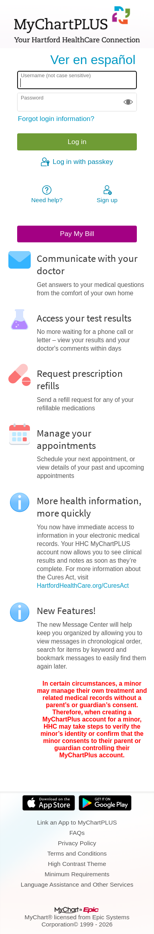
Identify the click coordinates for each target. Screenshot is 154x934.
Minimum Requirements (77, 874)
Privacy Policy (77, 843)
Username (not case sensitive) (56, 75)
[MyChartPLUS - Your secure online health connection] (77, 24)
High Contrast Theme (77, 863)
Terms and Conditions (77, 853)
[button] (128, 102)
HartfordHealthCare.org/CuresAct (83, 585)
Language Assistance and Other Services (77, 884)
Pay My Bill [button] (77, 234)
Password (32, 98)
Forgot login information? (56, 119)
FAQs (77, 832)
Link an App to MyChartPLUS (77, 822)
